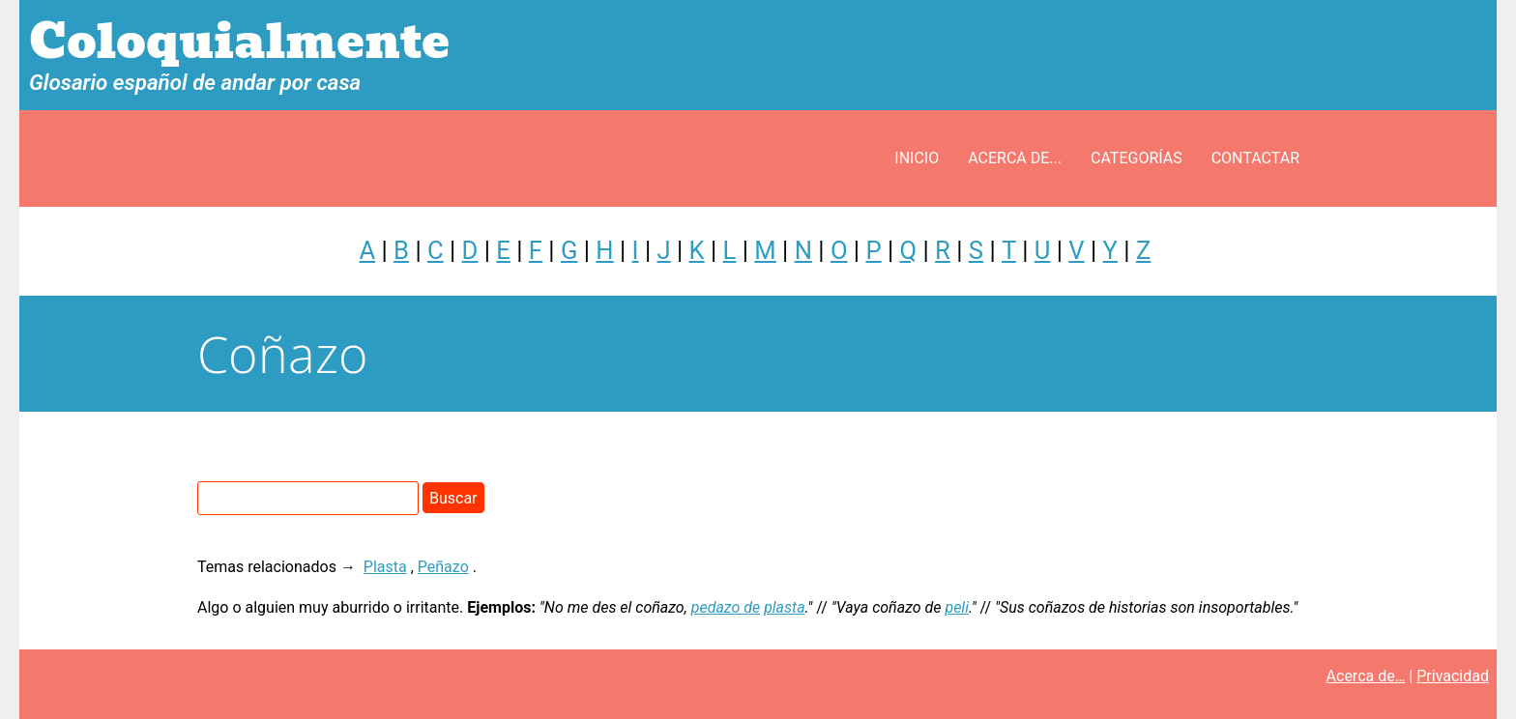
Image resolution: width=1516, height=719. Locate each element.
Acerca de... (1015, 158)
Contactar (1255, 158)
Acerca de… (1366, 676)
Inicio (916, 158)
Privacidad (1452, 676)
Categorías (1136, 158)
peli (957, 607)
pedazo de (725, 607)
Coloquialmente (239, 42)
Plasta (385, 567)
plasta (784, 607)
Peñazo (443, 567)
